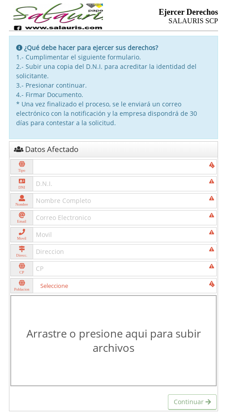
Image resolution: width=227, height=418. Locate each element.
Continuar (192, 401)
